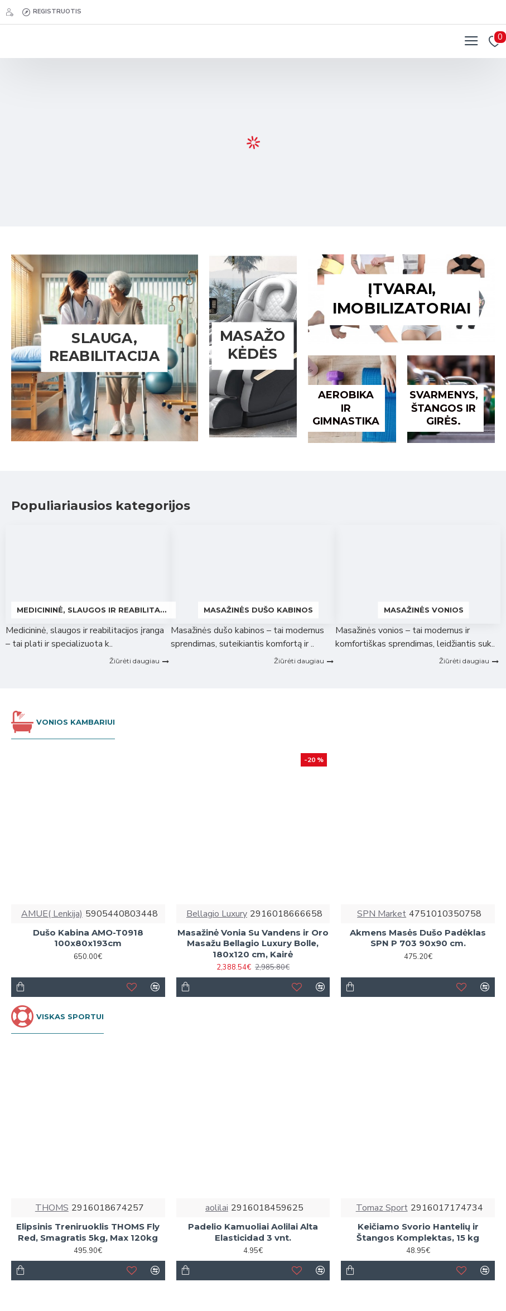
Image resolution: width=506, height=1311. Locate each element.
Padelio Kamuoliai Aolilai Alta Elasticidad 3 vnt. (253, 1232)
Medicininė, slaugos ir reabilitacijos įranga (94, 609)
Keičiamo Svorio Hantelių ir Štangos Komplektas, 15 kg (417, 1232)
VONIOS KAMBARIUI (75, 721)
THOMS (52, 1208)
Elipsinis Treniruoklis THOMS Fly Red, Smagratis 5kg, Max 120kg (88, 1232)
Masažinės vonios (424, 609)
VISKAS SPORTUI (70, 1016)
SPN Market (381, 914)
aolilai (216, 1208)
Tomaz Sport (382, 1208)
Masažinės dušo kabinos (258, 609)
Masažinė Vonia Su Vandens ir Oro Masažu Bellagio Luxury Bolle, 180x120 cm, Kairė (253, 943)
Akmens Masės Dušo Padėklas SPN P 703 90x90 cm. (418, 938)
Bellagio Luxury (216, 914)
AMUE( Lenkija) (52, 914)
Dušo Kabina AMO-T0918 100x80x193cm (88, 938)
